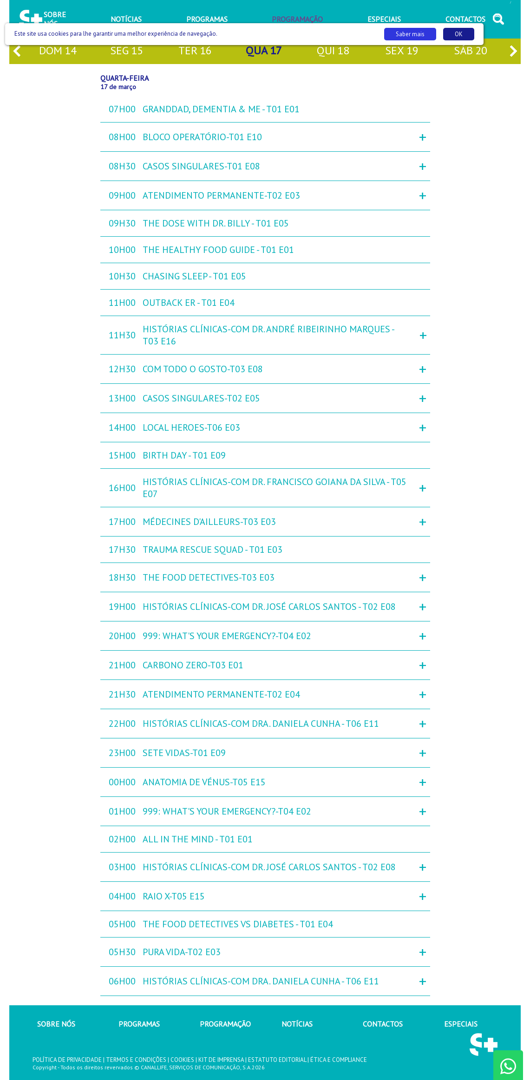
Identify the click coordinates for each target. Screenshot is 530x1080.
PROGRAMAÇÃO (225, 1023)
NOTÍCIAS (297, 1023)
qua (264, 51)
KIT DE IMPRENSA (221, 1060)
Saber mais (410, 34)
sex (402, 51)
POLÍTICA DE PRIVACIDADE (67, 1060)
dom (58, 51)
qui (333, 51)
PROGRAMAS (139, 1023)
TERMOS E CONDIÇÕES (136, 1060)
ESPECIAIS (461, 1023)
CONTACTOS (383, 1023)
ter (195, 51)
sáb (470, 51)
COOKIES (182, 1060)
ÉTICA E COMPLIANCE (338, 1060)
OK (459, 34)
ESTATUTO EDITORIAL (277, 1060)
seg (126, 51)
